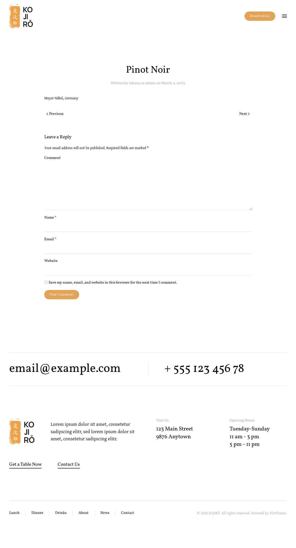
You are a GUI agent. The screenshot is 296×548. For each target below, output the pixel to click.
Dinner (37, 512)
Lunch (14, 512)
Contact (127, 512)
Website (51, 261)
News (104, 512)
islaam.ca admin (142, 83)
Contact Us (69, 464)
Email (50, 239)
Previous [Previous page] (55, 113)
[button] (284, 16)
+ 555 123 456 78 (204, 368)
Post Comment (62, 294)
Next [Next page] (244, 113)
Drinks (61, 512)
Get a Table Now (25, 464)
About (83, 512)
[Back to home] (21, 16)
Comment (52, 157)
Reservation (260, 16)
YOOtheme (277, 513)
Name (50, 217)
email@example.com (65, 368)
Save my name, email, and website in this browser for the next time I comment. (110, 282)
